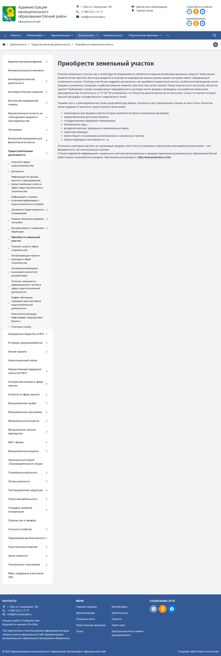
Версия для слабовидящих (151, 6)
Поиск (79, 631)
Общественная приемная (90, 625)
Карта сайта (118, 625)
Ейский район (119, 606)
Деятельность (120, 612)
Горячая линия (144, 10)
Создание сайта (187, 651)
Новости (117, 619)
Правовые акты (85, 619)
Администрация (85, 612)
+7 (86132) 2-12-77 (92, 11)
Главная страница (86, 606)
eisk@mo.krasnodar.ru (93, 16)
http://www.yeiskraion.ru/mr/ (154, 157)
